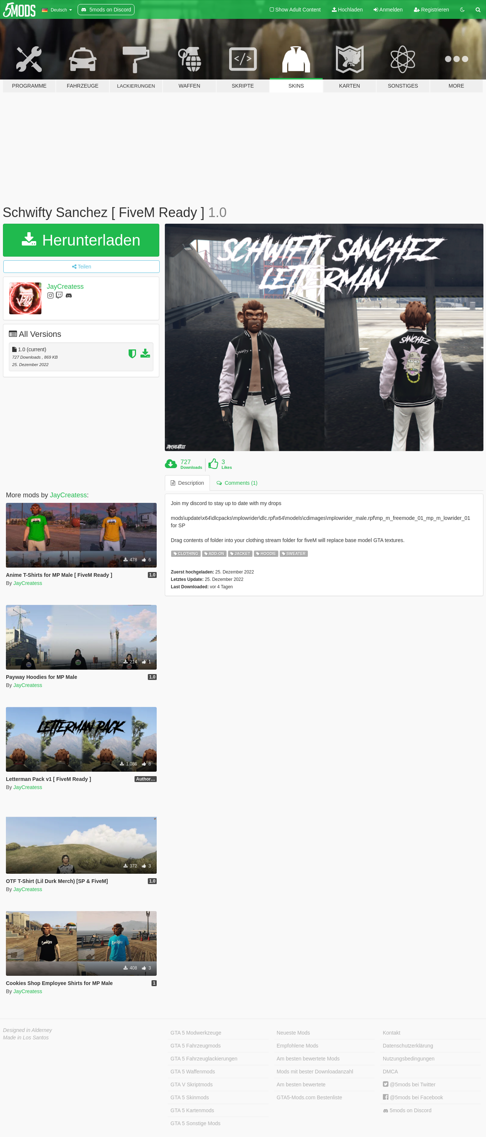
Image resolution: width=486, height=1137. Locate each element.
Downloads (192, 467)
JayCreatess (65, 286)
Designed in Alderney (27, 1030)
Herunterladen (81, 240)
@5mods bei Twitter (409, 1084)
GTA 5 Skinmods (189, 1097)
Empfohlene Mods (298, 1046)
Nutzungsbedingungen (409, 1059)
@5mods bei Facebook (413, 1097)
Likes (226, 467)
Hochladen (347, 10)
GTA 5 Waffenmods (192, 1072)
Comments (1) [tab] (237, 483)
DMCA (390, 1072)
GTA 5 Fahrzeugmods (195, 1046)
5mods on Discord (407, 1110)
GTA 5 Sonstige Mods (195, 1123)
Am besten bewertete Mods (308, 1059)
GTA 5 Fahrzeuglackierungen (203, 1059)
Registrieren (431, 10)
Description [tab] (187, 483)
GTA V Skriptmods (191, 1084)
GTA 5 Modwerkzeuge (195, 1033)
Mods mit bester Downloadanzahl (315, 1072)
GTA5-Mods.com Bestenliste (309, 1097)
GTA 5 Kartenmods (192, 1110)
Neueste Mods (293, 1033)
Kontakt (391, 1033)
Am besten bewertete (301, 1084)
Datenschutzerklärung (408, 1046)
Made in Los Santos (26, 1037)
